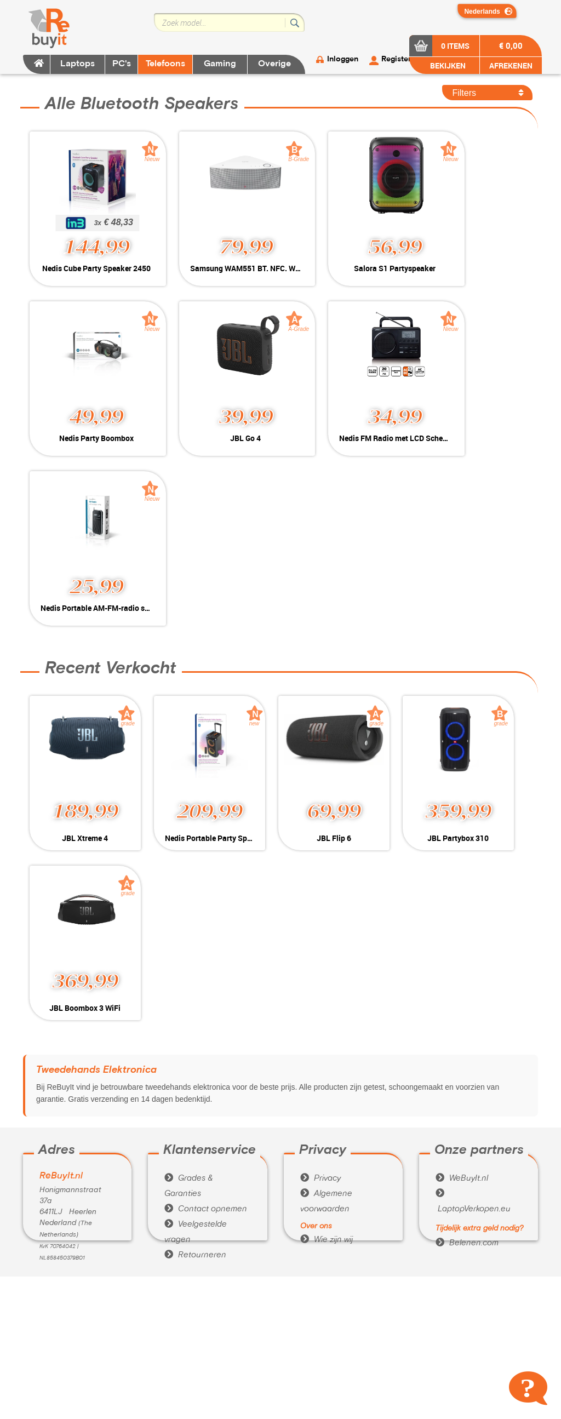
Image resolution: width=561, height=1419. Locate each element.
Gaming (220, 64)
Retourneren (195, 1085)
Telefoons (165, 64)
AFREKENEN (511, 65)
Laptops (77, 64)
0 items (455, 46)
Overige (274, 64)
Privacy (320, 1008)
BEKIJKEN (447, 65)
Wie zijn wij (326, 1070)
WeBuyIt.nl (462, 1008)
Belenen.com (467, 1073)
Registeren (400, 59)
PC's (121, 64)
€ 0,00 (511, 45)
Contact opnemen (205, 1039)
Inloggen (342, 59)
